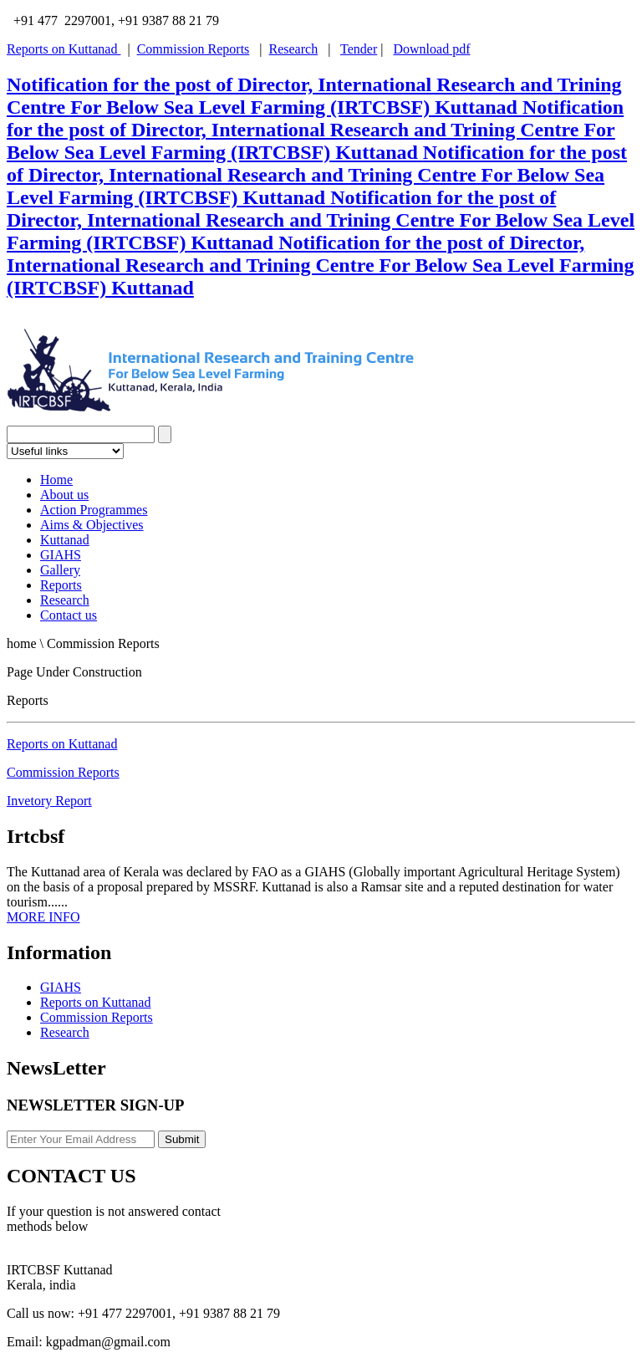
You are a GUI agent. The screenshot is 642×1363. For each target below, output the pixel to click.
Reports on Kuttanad (63, 49)
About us (64, 495)
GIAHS (60, 555)
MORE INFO (43, 917)
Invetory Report (49, 801)
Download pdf (431, 49)
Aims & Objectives (92, 525)
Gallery (60, 570)
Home (56, 479)
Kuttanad (64, 540)
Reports (61, 585)
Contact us (68, 615)
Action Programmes (93, 510)
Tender (358, 49)
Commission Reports (193, 49)
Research (293, 49)
